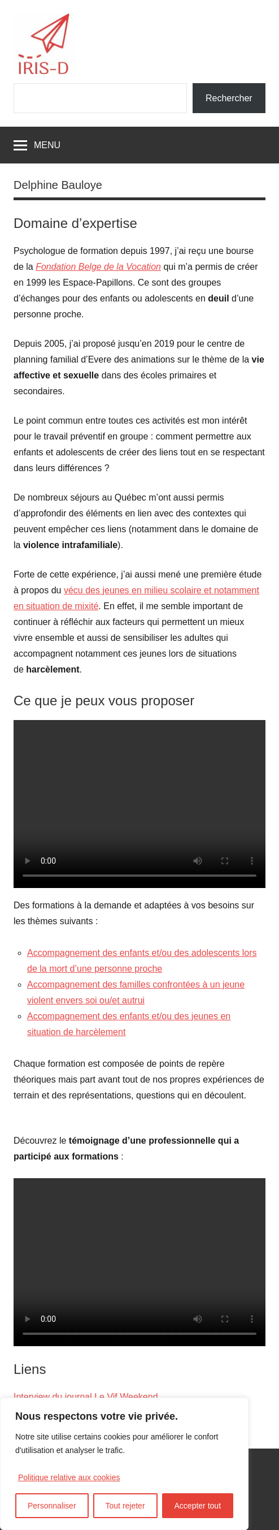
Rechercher (229, 98)
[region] (124, 1464)
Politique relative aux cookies (69, 1477)
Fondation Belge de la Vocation (98, 266)
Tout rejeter (125, 1505)
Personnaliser (52, 1505)
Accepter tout (198, 1505)
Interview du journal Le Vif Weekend (86, 1397)
